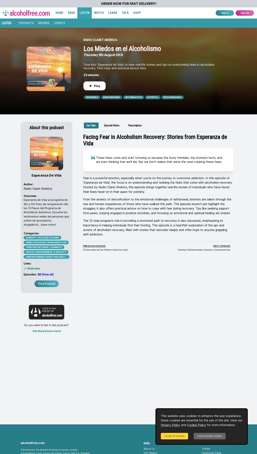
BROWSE (44, 23)
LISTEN (85, 13)
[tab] (91, 125)
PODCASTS (26, 23)
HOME (59, 13)
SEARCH (59, 23)
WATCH (99, 13)
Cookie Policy (196, 425)
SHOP (137, 13)
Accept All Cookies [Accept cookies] (174, 436)
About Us (149, 448)
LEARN (112, 13)
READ (71, 13)
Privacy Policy (170, 425)
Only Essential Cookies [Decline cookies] (209, 436)
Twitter (206, 448)
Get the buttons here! (46, 331)
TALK (125, 13)
